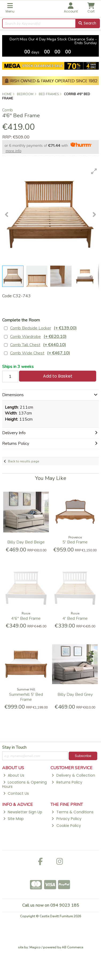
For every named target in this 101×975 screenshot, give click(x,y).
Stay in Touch (14, 747)
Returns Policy (67, 782)
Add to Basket (57, 376)
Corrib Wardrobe (38, 336)
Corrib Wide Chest (40, 353)
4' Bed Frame (75, 618)
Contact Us (16, 793)
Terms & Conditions (72, 812)
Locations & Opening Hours (24, 784)
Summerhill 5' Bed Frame (26, 697)
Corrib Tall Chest (38, 345)
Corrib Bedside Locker (43, 328)
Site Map (13, 818)
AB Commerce (72, 947)
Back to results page (23, 461)
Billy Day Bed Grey (75, 694)
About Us (13, 775)
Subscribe (83, 756)
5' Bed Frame (75, 542)
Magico (35, 947)
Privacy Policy (66, 818)
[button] (94, 171)
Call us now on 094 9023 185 (50, 905)
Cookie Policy (66, 825)
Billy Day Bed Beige (26, 542)
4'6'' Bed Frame (26, 618)
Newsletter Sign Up (22, 812)
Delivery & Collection (73, 775)
